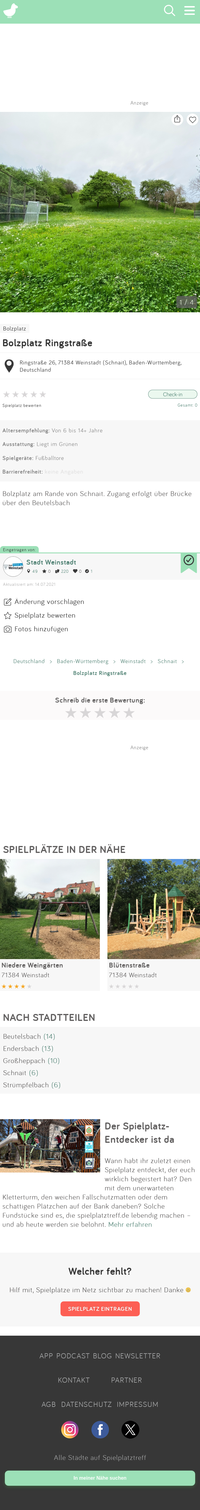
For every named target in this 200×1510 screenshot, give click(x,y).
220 (62, 571)
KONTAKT (74, 1380)
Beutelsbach (22, 1036)
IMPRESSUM (138, 1404)
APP (46, 1356)
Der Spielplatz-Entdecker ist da (140, 1132)
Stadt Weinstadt (51, 562)
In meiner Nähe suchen (100, 1478)
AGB (48, 1404)
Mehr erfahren (130, 1224)
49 (32, 571)
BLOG (102, 1356)
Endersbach (21, 1048)
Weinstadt (133, 661)
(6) (33, 1072)
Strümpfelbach (26, 1084)
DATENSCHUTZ (86, 1404)
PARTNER (126, 1380)
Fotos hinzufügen (41, 628)
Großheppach (24, 1060)
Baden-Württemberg (83, 661)
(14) (49, 1036)
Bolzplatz (14, 328)
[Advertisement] (103, 788)
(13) (48, 1048)
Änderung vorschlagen (49, 601)
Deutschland (29, 661)
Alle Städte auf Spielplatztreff (100, 1457)
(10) (54, 1060)
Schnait (167, 661)
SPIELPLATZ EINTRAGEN (100, 1309)
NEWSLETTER (138, 1356)
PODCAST (73, 1356)
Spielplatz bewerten (21, 405)
